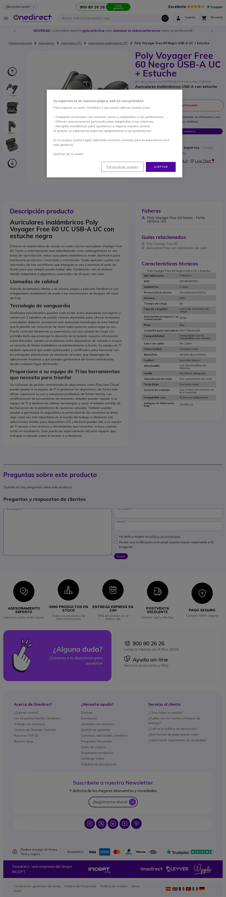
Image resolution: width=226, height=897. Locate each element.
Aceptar (161, 166)
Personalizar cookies (122, 167)
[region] (114, 133)
